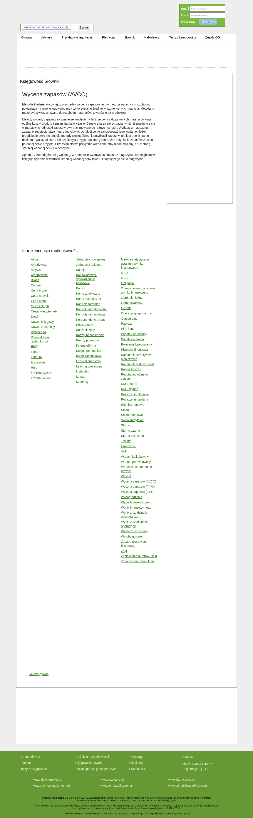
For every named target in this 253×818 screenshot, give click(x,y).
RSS (208, 769)
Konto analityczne (88, 293)
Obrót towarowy (131, 303)
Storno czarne (130, 430)
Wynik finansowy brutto (136, 502)
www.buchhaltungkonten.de (51, 785)
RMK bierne (129, 384)
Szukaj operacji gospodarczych (96, 769)
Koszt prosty (84, 324)
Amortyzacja (39, 275)
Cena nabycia (40, 295)
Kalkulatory (136, 763)
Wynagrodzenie (131, 497)
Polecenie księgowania (136, 344)
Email (185, 8)
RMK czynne (129, 389)
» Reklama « (137, 769)
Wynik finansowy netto (136, 507)
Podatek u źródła (132, 339)
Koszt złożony (85, 330)
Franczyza (38, 362)
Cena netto (38, 301)
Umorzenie (128, 446)
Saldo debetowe (132, 415)
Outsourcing (129, 318)
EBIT (34, 346)
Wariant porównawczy (136, 462)
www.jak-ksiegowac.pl (47, 779)
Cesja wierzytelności (45, 311)
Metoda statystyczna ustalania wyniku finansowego (135, 263)
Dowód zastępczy (43, 327)
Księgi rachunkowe (89, 356)
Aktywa (36, 270)
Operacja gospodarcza (136, 313)
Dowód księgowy (42, 322)
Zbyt (124, 551)
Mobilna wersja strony (198, 763)
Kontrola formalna (88, 304)
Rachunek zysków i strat (137, 364)
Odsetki (126, 308)
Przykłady (136, 757)
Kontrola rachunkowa (90, 314)
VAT (123, 451)
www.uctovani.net (112, 779)
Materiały (82, 382)
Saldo (125, 410)
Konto (80, 288)
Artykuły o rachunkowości (92, 756)
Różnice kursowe (132, 404)
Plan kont (127, 329)
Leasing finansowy (88, 361)
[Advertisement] (125, 55)
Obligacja (127, 283)
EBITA (35, 352)
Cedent (36, 285)
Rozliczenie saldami (134, 399)
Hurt (34, 367)
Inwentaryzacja (41, 372)
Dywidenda (38, 332)
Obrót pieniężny (131, 297)
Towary (126, 441)
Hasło (185, 15)
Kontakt (188, 756)
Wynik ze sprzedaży (134, 531)
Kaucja (80, 270)
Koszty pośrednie (87, 340)
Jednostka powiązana (91, 259)
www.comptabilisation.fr (116, 785)
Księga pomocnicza (89, 350)
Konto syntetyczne (88, 298)
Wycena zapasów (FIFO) (138, 486)
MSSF (125, 278)
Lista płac (82, 371)
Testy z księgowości (34, 769)
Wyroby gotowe (131, 536)
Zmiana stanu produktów (137, 561)
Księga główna (86, 345)
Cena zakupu (40, 306)
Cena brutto (39, 290)
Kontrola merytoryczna (91, 309)
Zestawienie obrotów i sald (139, 556)
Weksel (126, 476)
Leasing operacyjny (89, 366)
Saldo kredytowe (132, 420)
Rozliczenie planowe (135, 394)
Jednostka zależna (88, 264)
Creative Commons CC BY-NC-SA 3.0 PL (65, 797)
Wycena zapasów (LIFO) (137, 492)
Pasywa (126, 323)
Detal (34, 316)
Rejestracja (188, 21)
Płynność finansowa (134, 349)
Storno (125, 425)
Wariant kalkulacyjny (135, 456)
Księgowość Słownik (88, 763)
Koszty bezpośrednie (90, 335)
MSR (124, 273)
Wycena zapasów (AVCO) (138, 481)
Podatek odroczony (134, 334)
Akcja (34, 259)
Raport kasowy (131, 369)
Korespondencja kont (90, 319)
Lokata (80, 376)
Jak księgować (39, 674)
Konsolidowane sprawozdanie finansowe (86, 279)
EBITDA (36, 357)
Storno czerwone (132, 435)
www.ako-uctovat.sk (181, 779)
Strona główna (30, 756)
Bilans (35, 280)
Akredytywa (39, 264)
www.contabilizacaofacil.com (187, 785)
